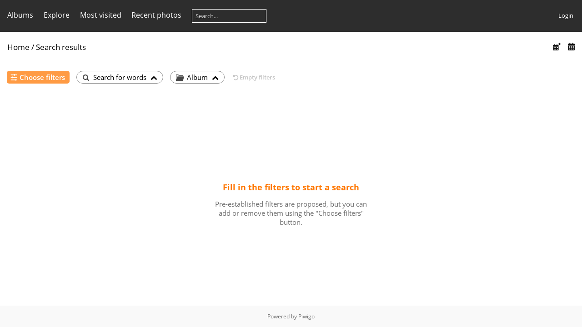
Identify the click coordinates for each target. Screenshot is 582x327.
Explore (57, 15)
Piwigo (306, 316)
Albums (20, 15)
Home (18, 47)
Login (565, 15)
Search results (61, 47)
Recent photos (156, 15)
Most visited (100, 15)
